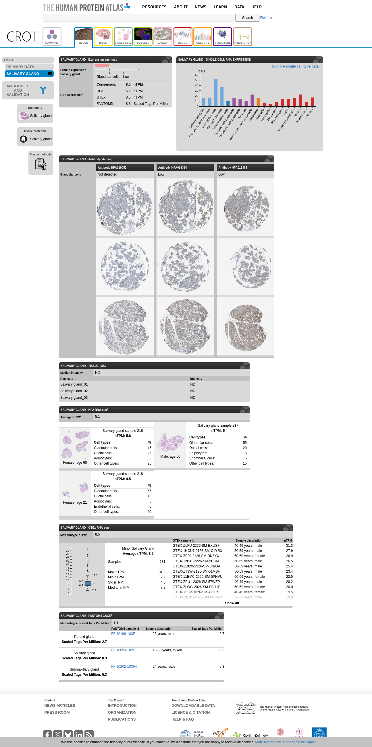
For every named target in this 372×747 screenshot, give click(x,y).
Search (247, 18)
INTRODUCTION (122, 705)
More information (268, 742)
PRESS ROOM (57, 712)
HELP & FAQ (182, 719)
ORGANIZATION (122, 712)
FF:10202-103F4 (124, 667)
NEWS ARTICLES (60, 705)
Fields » (266, 18)
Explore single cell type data (295, 66)
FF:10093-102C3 (124, 650)
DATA (239, 7)
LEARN (220, 7)
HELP (256, 7)
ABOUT (181, 7)
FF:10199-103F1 (124, 634)
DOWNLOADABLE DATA (193, 705)
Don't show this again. (300, 742)
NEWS (201, 7)
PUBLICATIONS (122, 719)
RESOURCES (154, 7)
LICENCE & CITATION (190, 712)
